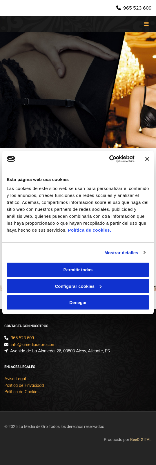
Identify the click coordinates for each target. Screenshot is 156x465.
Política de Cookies (21, 391)
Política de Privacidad (24, 385)
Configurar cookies (78, 286)
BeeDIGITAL (141, 439)
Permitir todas (78, 269)
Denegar (78, 302)
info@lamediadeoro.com (33, 344)
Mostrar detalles (121, 252)
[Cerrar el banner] (147, 159)
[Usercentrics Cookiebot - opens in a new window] (109, 159)
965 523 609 (137, 8)
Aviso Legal (15, 378)
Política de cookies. (89, 230)
